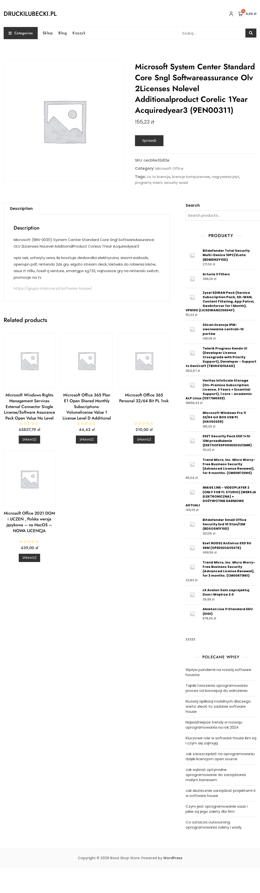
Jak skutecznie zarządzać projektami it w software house (221, 793)
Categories (21, 33)
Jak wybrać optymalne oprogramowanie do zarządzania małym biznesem (216, 774)
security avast (176, 182)
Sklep (48, 33)
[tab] (21, 209)
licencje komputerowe (191, 176)
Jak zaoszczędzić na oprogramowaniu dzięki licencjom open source (220, 756)
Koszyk (78, 33)
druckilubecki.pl (30, 13)
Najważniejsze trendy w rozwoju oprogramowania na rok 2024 (214, 725)
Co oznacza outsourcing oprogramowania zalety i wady (214, 825)
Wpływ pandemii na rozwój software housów (218, 672)
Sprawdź (149, 140)
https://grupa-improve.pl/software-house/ (53, 288)
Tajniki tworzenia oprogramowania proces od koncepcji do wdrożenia (217, 688)
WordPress (172, 858)
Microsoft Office (169, 168)
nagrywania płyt (225, 176)
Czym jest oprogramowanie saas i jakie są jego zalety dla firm (217, 809)
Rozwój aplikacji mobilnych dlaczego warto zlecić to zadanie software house (218, 706)
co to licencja (158, 176)
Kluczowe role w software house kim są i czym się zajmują (221, 740)
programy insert (148, 182)
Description (21, 208)
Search (193, 205)
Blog (62, 33)
